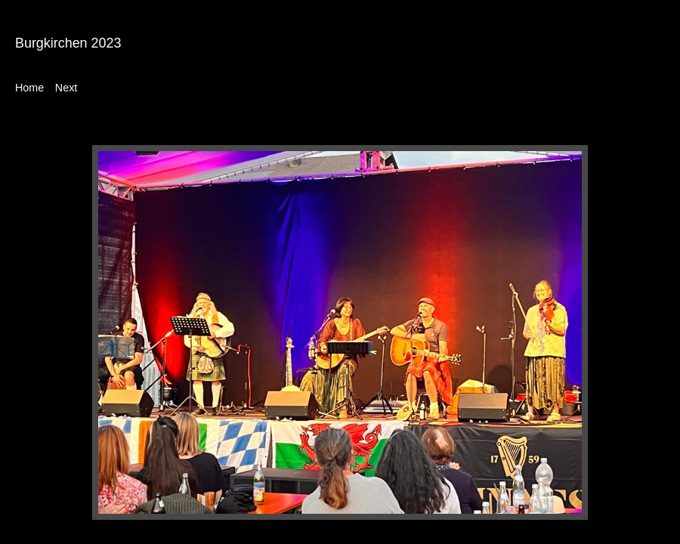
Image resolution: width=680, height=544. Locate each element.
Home (29, 88)
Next (66, 88)
